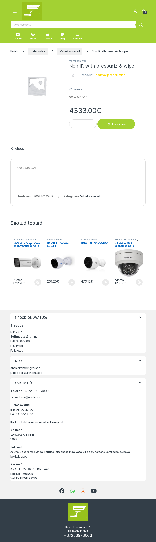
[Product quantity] (83, 123)
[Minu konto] (135, 11)
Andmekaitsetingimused (25, 368)
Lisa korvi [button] (71, 282)
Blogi (62, 36)
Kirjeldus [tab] (17, 149)
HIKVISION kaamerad (24, 239)
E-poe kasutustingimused (26, 372)
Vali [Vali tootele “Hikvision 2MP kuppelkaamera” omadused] (139, 282)
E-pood (47, 36)
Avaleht (18, 36)
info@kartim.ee (30, 397)
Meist (33, 36)
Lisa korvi (119, 124)
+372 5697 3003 (36, 391)
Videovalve (38, 51)
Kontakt (77, 36)
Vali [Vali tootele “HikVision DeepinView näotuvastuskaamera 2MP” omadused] (37, 282)
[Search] (141, 25)
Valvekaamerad (70, 51)
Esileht (14, 51)
